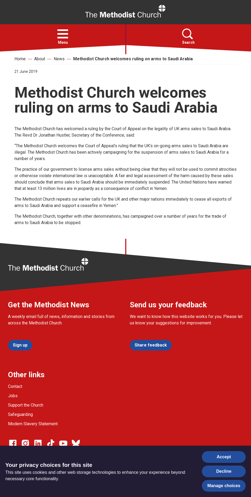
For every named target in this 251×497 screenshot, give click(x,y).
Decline (224, 471)
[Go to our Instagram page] (25, 443)
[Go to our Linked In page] (38, 443)
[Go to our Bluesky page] (76, 443)
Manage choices (223, 485)
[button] (62, 34)
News (59, 58)
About (39, 58)
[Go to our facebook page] (13, 443)
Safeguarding (20, 414)
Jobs (13, 395)
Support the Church (25, 405)
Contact (15, 386)
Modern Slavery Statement (33, 423)
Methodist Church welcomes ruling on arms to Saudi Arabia (133, 58)
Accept (224, 457)
